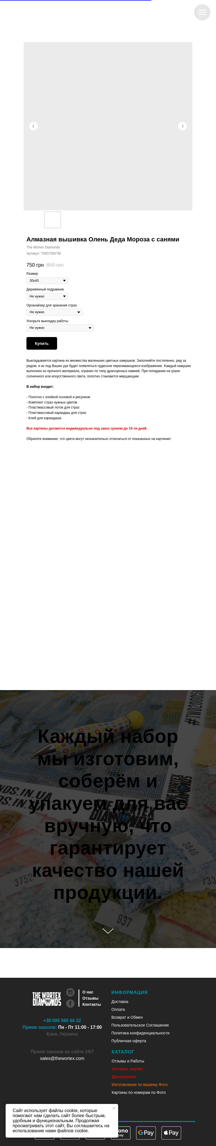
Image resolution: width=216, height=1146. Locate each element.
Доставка (119, 1001)
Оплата (118, 1009)
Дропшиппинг (124, 1076)
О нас (87, 992)
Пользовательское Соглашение (140, 1025)
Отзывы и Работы (128, 1061)
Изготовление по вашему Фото (140, 1084)
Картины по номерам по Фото (139, 1092)
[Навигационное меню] (202, 12)
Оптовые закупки (127, 1069)
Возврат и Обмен (127, 1017)
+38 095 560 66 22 (62, 1020)
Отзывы (90, 998)
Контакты (91, 1004)
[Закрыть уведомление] (114, 1108)
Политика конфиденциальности (140, 1033)
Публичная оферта (128, 1041)
